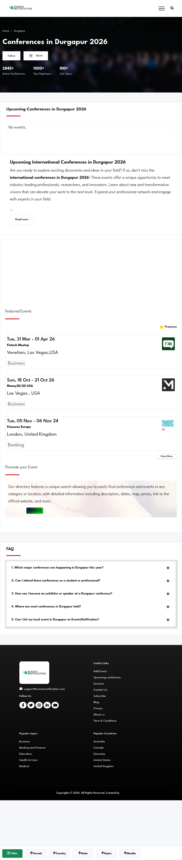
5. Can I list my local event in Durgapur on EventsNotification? (55, 619)
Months (130, 853)
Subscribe (100, 696)
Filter (12, 853)
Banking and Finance (32, 747)
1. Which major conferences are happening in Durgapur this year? (57, 567)
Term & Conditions (105, 720)
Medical (24, 766)
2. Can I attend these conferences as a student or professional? (56, 580)
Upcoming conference (107, 677)
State (83, 853)
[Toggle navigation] (162, 8)
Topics (106, 853)
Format (36, 853)
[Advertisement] (91, 269)
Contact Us (101, 689)
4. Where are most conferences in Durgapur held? (46, 606)
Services (99, 683)
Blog (96, 702)
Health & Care (28, 760)
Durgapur (19, 31)
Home (5, 31)
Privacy (98, 708)
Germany (99, 753)
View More (166, 456)
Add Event (35, 510)
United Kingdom (104, 766)
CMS (123, 793)
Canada (99, 747)
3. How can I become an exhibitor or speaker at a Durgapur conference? (62, 593)
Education (25, 753)
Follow (11, 56)
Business (24, 741)
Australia (99, 741)
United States (102, 760)
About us (99, 714)
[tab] (91, 568)
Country (59, 853)
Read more (21, 219)
